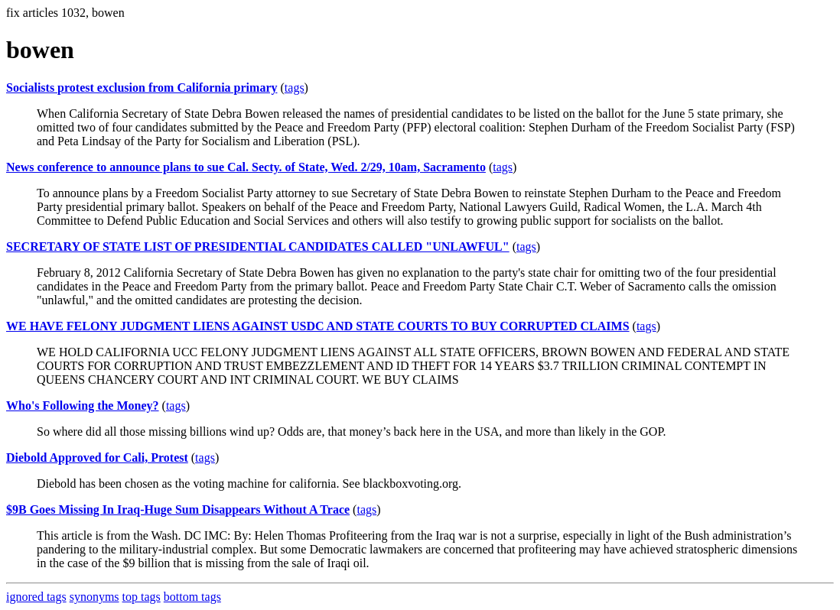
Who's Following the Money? (82, 405)
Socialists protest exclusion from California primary (142, 87)
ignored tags (36, 596)
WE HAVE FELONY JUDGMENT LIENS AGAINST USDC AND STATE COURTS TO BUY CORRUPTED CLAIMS (318, 326)
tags (294, 87)
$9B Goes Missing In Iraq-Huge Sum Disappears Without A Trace (178, 509)
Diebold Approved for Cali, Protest (97, 457)
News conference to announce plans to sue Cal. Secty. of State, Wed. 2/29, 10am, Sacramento (246, 167)
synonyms (94, 596)
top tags (141, 596)
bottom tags (192, 596)
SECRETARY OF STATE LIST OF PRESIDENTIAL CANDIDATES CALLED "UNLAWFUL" (258, 246)
